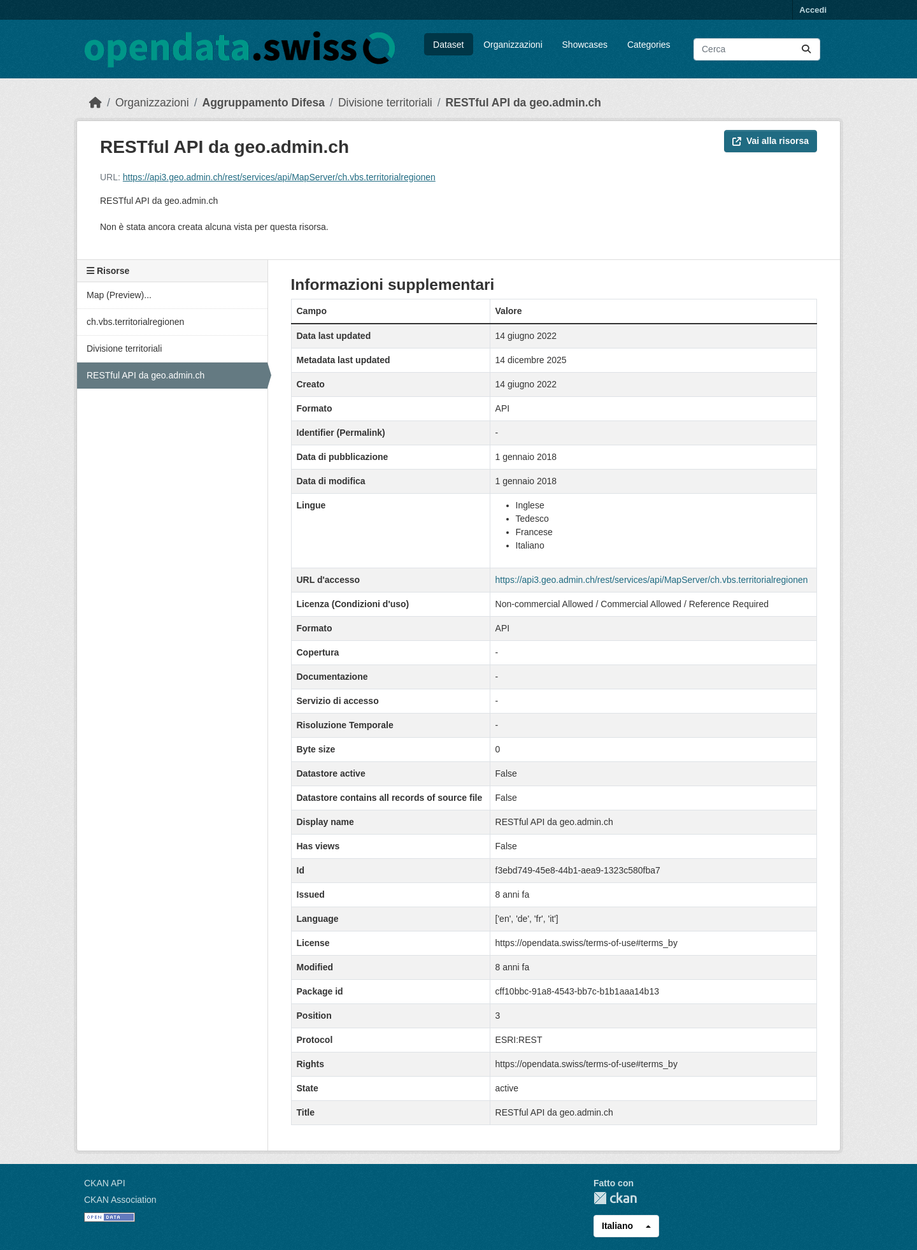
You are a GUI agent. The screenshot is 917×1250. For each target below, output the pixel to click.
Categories (649, 45)
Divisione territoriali (385, 102)
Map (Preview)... (119, 295)
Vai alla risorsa (770, 141)
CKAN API (104, 1183)
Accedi (813, 10)
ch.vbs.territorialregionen (135, 322)
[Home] (95, 102)
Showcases (585, 45)
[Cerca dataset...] (756, 49)
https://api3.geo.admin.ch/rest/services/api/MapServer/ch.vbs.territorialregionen (279, 177)
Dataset (448, 45)
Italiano (617, 1226)
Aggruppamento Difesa (264, 102)
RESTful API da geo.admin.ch (523, 102)
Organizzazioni (513, 45)
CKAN (615, 1198)
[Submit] (806, 49)
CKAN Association (120, 1200)
